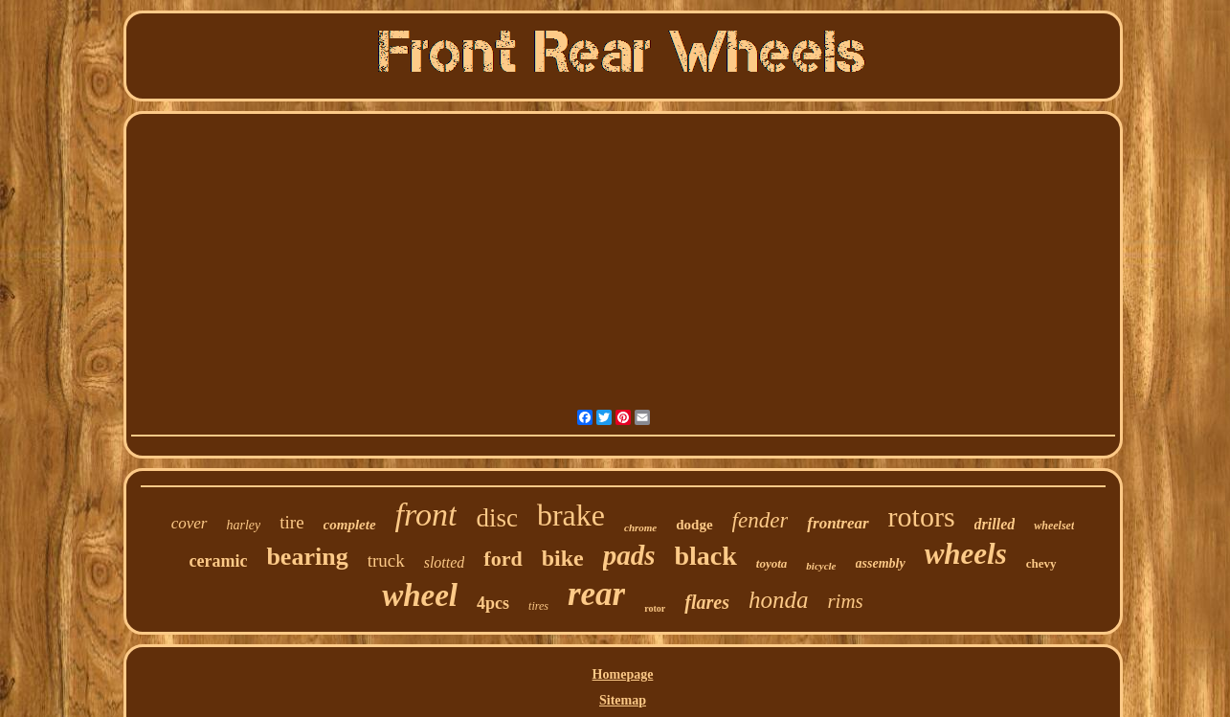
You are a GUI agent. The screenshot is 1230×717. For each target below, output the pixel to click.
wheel (420, 595)
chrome (640, 527)
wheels (966, 554)
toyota (772, 563)
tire (291, 522)
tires (538, 606)
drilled (995, 524)
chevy (1041, 563)
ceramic (218, 561)
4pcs (493, 603)
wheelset (1054, 525)
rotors (921, 516)
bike (563, 558)
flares (706, 602)
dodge (694, 524)
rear (596, 594)
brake (571, 515)
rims (844, 601)
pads (629, 555)
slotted (444, 562)
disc (497, 518)
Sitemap (622, 700)
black (706, 556)
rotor (654, 608)
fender (760, 520)
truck (386, 560)
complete (350, 524)
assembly (881, 563)
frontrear (837, 523)
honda (779, 600)
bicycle (821, 565)
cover (189, 523)
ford (502, 559)
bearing (306, 557)
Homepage (623, 674)
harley (244, 525)
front (426, 514)
